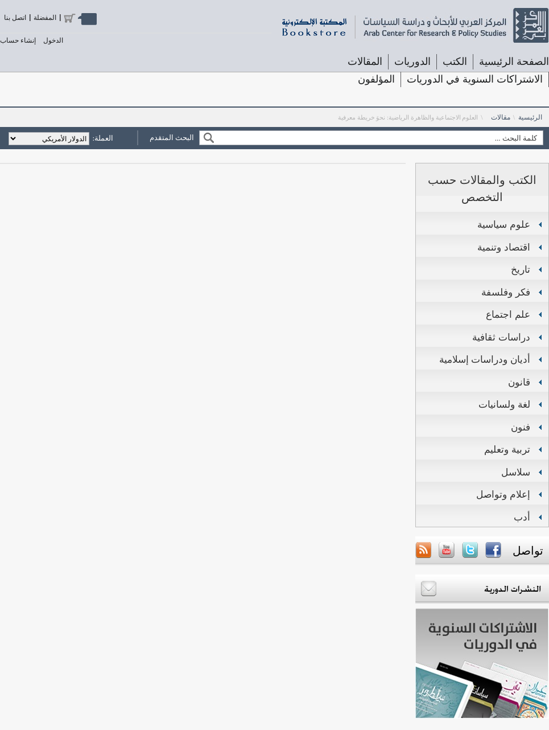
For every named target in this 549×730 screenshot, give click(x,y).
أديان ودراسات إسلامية (484, 359)
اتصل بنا (15, 18)
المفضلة (45, 18)
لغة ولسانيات (504, 404)
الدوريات (412, 61)
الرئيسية (530, 117)
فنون (520, 427)
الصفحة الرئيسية (514, 61)
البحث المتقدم (172, 137)
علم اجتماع (508, 314)
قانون (519, 382)
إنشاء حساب (18, 40)
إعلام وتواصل (503, 494)
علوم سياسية (503, 224)
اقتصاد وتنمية (503, 247)
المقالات (365, 61)
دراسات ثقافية (501, 337)
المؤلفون (376, 79)
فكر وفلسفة (505, 292)
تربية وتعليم (507, 449)
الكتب (455, 61)
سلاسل (515, 472)
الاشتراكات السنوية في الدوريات (475, 79)
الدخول (53, 40)
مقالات (500, 117)
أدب (522, 517)
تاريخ (520, 269)
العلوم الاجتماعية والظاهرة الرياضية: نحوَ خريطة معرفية (408, 117)
